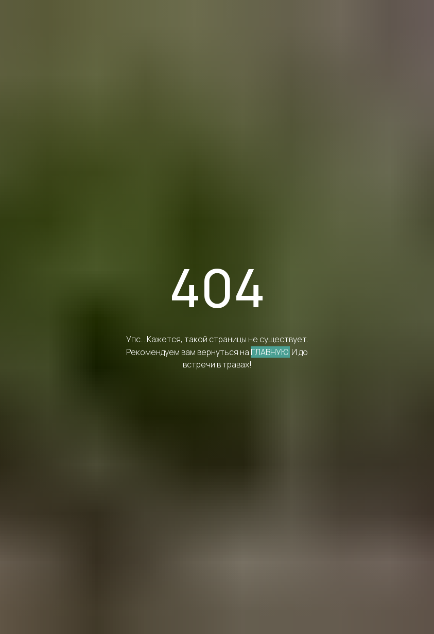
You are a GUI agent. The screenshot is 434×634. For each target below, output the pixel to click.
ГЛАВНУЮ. (270, 352)
